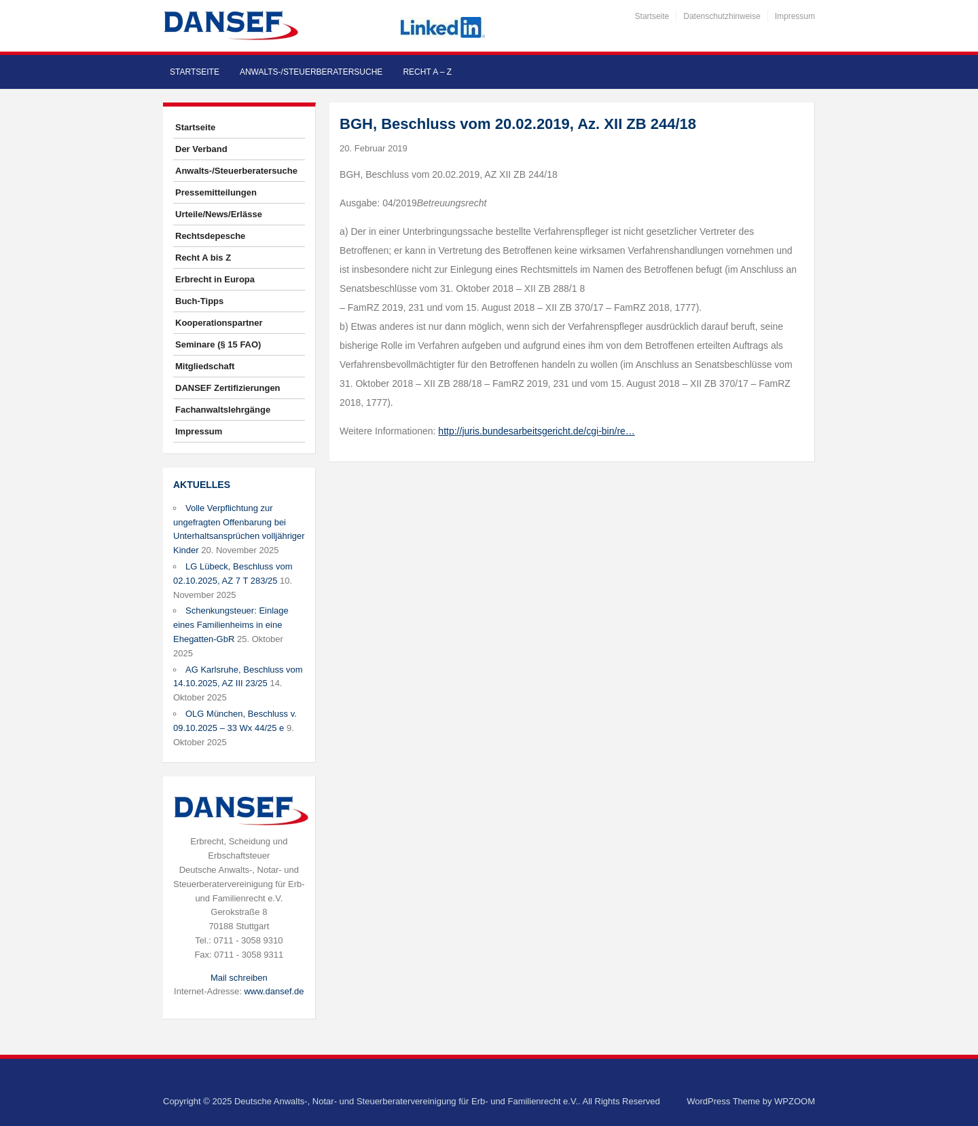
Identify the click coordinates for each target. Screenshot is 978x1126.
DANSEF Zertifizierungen (227, 388)
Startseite (652, 16)
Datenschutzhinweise (721, 16)
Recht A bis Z (203, 257)
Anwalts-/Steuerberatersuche (311, 72)
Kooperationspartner (219, 323)
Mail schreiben (239, 978)
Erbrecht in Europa (215, 279)
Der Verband (201, 149)
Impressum (795, 16)
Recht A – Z (427, 72)
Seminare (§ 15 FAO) (218, 344)
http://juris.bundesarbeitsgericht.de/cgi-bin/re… (536, 431)
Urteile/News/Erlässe (218, 214)
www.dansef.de (274, 991)
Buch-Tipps (199, 301)
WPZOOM (794, 1101)
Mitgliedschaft (204, 366)
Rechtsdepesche (210, 236)
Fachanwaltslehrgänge (222, 410)
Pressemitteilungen (216, 192)
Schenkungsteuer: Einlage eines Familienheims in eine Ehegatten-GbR (231, 624)
